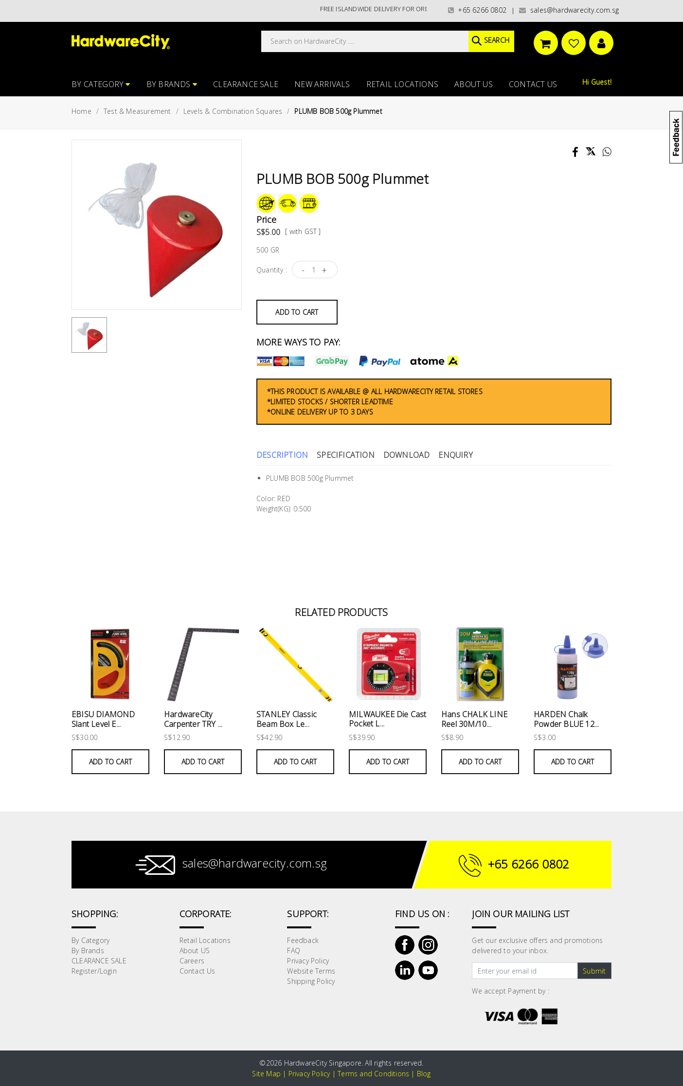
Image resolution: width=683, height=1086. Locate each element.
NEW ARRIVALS (322, 84)
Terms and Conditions (373, 1073)
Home (81, 111)
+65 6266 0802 (477, 10)
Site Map (266, 1073)
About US (473, 84)
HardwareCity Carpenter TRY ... (193, 719)
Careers (192, 960)
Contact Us (533, 84)
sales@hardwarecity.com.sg (569, 10)
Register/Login (94, 971)
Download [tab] (406, 455)
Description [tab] (282, 455)
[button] (682, 55)
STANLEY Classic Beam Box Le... (286, 719)
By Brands (171, 84)
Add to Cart (296, 312)
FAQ (293, 950)
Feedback (303, 940)
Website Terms (311, 971)
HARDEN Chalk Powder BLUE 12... (566, 719)
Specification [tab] (346, 455)
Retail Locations (402, 84)
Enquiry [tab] (455, 455)
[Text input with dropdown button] (524, 970)
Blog (424, 1073)
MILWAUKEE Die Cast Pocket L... (388, 719)
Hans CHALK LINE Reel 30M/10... (474, 719)
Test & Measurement (137, 111)
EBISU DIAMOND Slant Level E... (103, 719)
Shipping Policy (311, 981)
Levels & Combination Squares (233, 111)
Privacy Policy (308, 960)
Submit (594, 971)
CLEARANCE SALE (245, 84)
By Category (101, 84)
